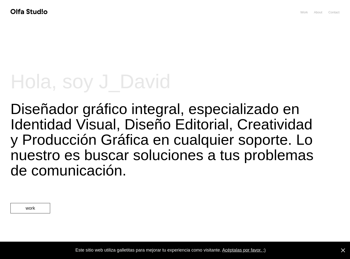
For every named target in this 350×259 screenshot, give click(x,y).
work (30, 208)
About (318, 12)
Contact (334, 12)
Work (304, 12)
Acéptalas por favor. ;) (244, 250)
